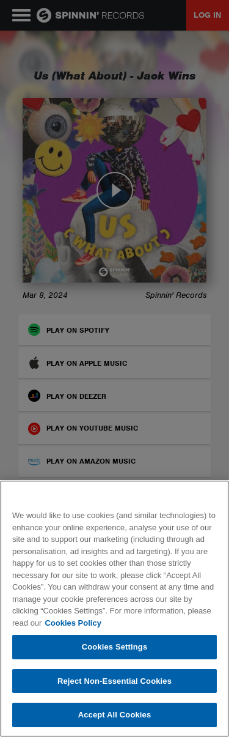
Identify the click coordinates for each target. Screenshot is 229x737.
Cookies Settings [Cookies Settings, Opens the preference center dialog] (115, 646)
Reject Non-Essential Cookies (114, 681)
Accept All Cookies (114, 714)
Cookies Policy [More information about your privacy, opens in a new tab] (73, 623)
